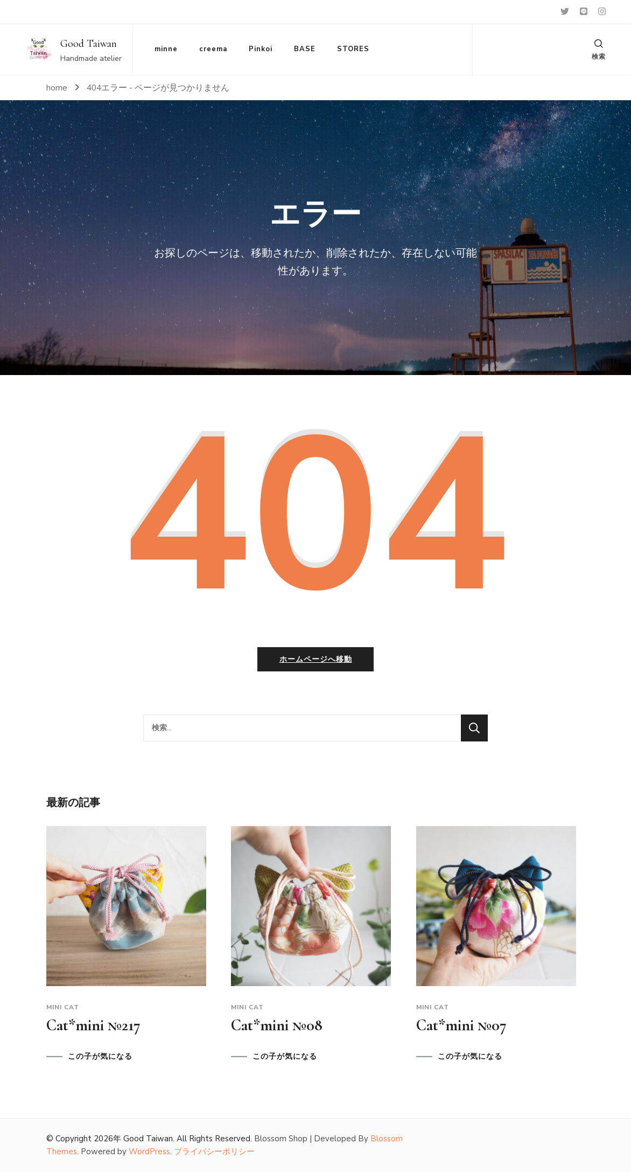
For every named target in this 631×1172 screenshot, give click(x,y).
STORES (353, 49)
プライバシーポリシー (214, 1152)
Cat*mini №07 (461, 1025)
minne (166, 49)
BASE (305, 49)
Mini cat (62, 1007)
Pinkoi (260, 49)
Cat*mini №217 (93, 1025)
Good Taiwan (88, 43)
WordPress (149, 1152)
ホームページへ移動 (315, 659)
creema (213, 49)
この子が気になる (100, 1056)
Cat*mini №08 (276, 1025)
